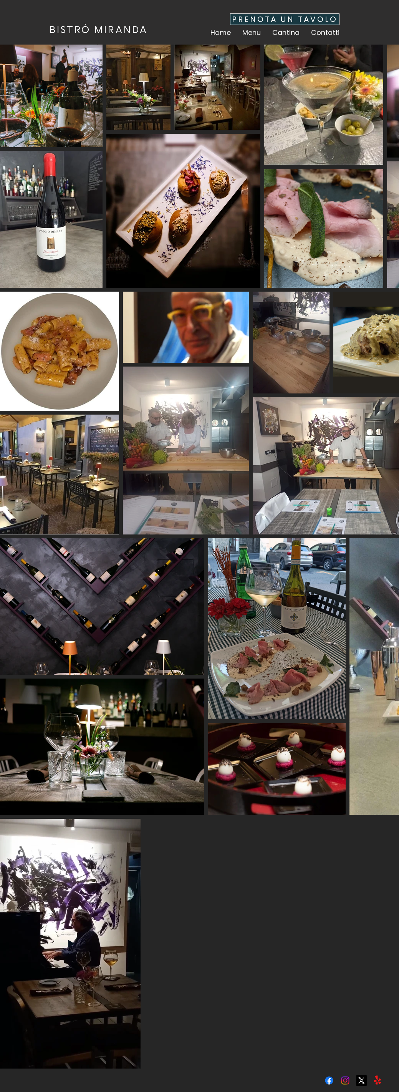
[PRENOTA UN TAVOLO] (284, 19)
